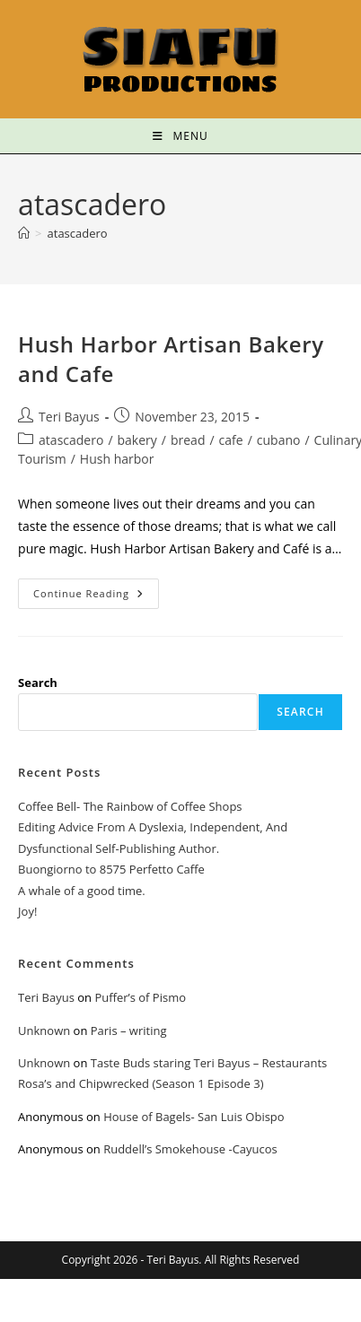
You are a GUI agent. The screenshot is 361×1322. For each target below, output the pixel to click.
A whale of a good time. (81, 891)
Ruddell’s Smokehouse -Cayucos (190, 1149)
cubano (279, 439)
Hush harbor (117, 458)
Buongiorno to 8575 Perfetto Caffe (111, 869)
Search (37, 682)
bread (188, 439)
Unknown (44, 1030)
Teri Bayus (69, 416)
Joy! (27, 911)
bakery (137, 439)
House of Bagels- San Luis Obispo (193, 1117)
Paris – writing (129, 1030)
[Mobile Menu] (180, 135)
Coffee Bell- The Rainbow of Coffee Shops (130, 806)
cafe (231, 439)
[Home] (24, 233)
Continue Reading (96, 589)
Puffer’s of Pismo (140, 997)
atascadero (78, 233)
